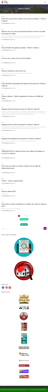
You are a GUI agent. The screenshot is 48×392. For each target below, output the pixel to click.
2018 (2, 107)
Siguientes (26, 215)
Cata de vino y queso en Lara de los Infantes (16, 58)
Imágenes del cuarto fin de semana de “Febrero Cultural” (21, 109)
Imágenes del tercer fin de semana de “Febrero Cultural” (21, 124)
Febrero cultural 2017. (9, 191)
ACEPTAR (24, 391)
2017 (2, 189)
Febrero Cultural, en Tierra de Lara (14, 71)
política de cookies (29, 389)
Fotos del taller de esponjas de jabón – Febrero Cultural (20, 48)
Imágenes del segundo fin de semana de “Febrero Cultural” (21, 138)
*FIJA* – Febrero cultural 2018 (12, 181)
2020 (3, 16)
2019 (2, 81)
